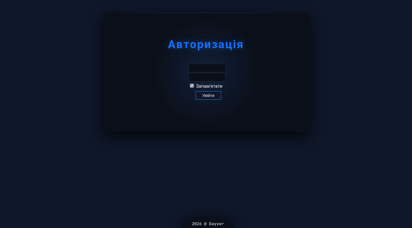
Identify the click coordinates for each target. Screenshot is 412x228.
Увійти (208, 95)
